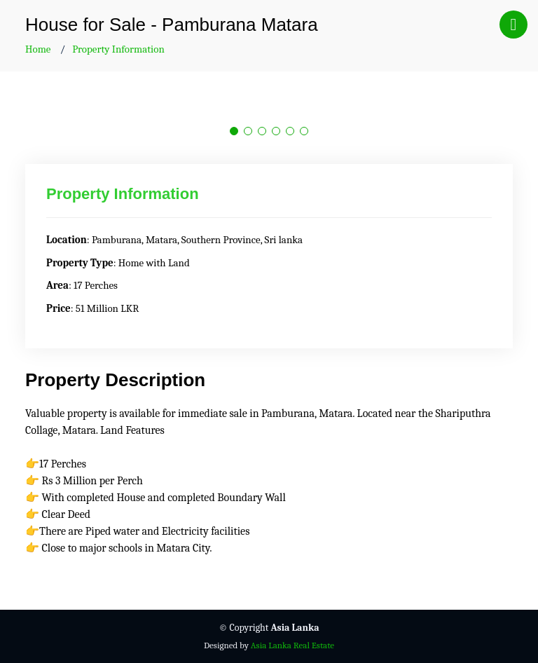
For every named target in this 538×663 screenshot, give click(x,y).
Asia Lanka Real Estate (292, 645)
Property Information (118, 49)
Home (37, 49)
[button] (234, 131)
